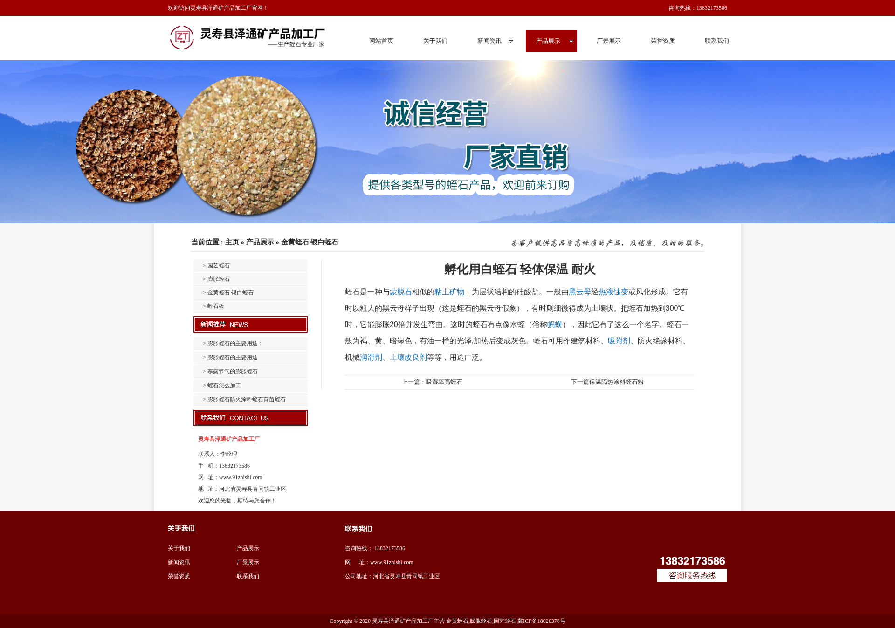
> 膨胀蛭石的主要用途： (233, 343)
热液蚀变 (613, 292)
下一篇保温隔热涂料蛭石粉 (607, 381)
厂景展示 (248, 562)
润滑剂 (371, 357)
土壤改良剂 (408, 357)
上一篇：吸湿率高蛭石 (432, 381)
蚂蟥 (554, 324)
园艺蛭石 (505, 621)
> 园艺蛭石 (216, 265)
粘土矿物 (449, 292)
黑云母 (580, 292)
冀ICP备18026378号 (541, 621)
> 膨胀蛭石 (216, 279)
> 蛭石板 (213, 306)
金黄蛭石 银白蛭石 (310, 242)
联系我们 (248, 576)
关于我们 (179, 548)
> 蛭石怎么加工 (222, 385)
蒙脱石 (401, 292)
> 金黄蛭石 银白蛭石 (228, 292)
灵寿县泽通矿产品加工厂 (403, 621)
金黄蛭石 (456, 621)
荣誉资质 (179, 576)
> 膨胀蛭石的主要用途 (230, 357)
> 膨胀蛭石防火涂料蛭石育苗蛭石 (244, 399)
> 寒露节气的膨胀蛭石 (230, 371)
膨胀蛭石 (481, 621)
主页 (232, 242)
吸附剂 (619, 341)
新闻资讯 (179, 562)
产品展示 (260, 242)
